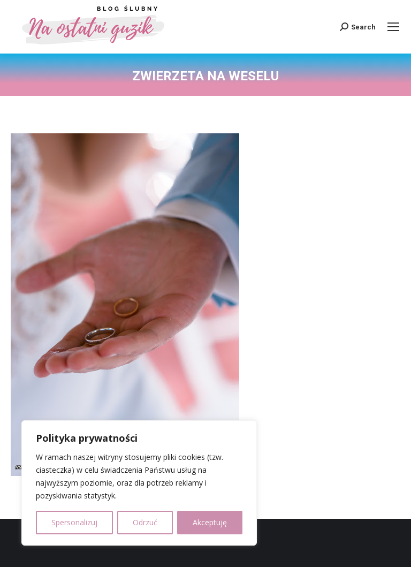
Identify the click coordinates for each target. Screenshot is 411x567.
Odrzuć (145, 522)
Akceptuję (210, 522)
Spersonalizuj (74, 522)
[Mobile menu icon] (393, 27)
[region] (139, 483)
